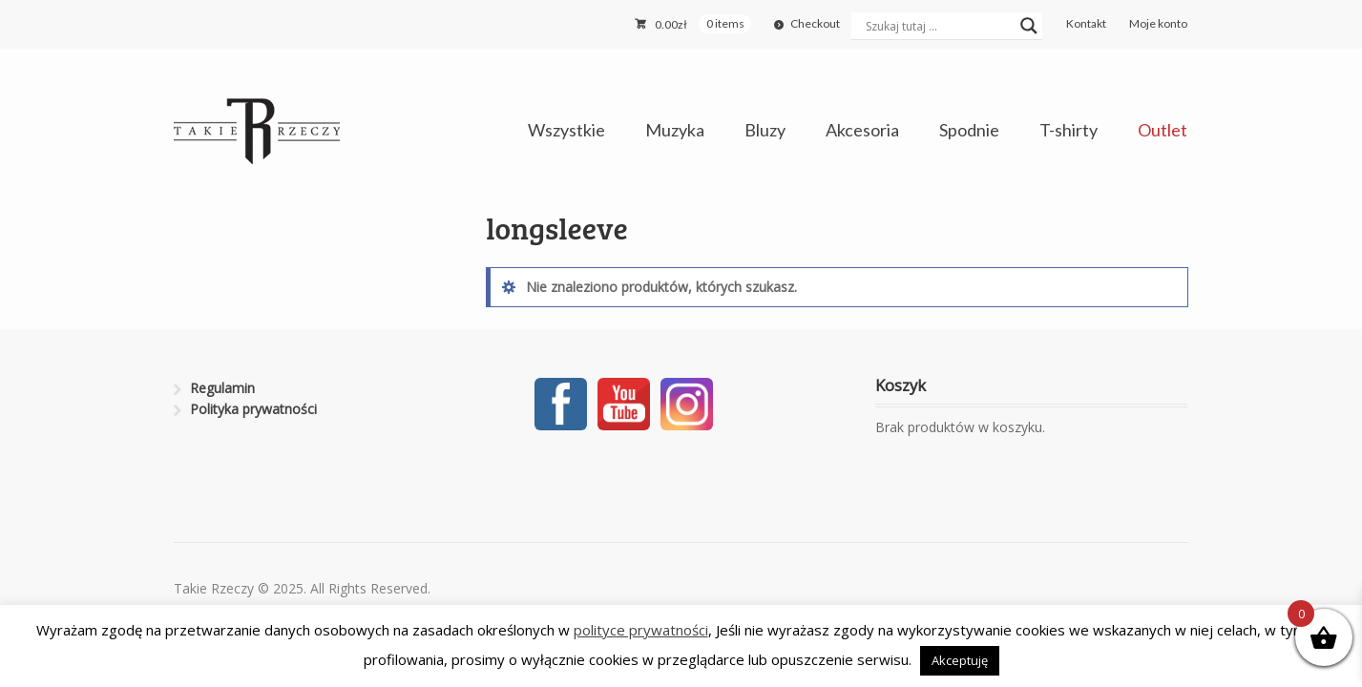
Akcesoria (862, 129)
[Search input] (938, 25)
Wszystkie (566, 129)
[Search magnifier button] (1029, 25)
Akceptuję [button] (960, 660)
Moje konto (1158, 23)
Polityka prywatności (253, 409)
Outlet (1162, 129)
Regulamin (222, 388)
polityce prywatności (641, 629)
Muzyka (674, 129)
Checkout (815, 23)
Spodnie (969, 129)
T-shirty (1068, 129)
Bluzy (765, 129)
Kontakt (1086, 23)
